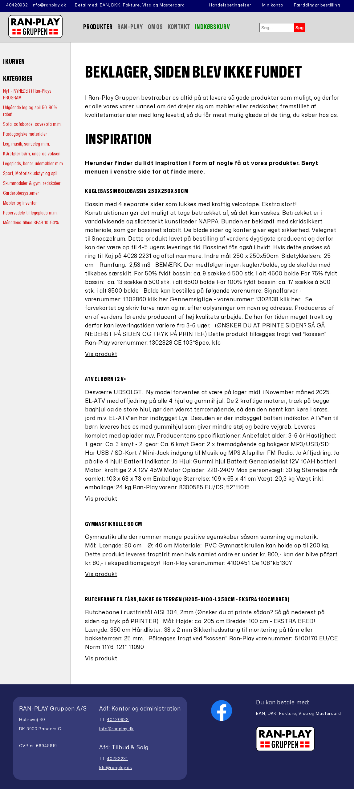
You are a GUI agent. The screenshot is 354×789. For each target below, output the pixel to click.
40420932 (17, 5)
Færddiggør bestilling (317, 5)
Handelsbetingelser (230, 5)
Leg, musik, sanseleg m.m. (26, 143)
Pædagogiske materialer (25, 134)
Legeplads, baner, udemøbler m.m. (33, 163)
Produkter (98, 27)
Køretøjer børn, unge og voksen (31, 153)
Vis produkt (101, 354)
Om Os (155, 27)
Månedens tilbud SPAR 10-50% (31, 222)
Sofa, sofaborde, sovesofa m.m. (32, 124)
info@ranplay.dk (49, 5)
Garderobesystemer (21, 193)
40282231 (117, 759)
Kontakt (179, 27)
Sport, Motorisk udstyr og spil (30, 173)
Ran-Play (130, 27)
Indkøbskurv (212, 27)
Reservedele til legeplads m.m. (30, 212)
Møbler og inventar (20, 203)
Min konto (272, 5)
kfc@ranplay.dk (115, 768)
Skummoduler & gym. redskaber (32, 183)
